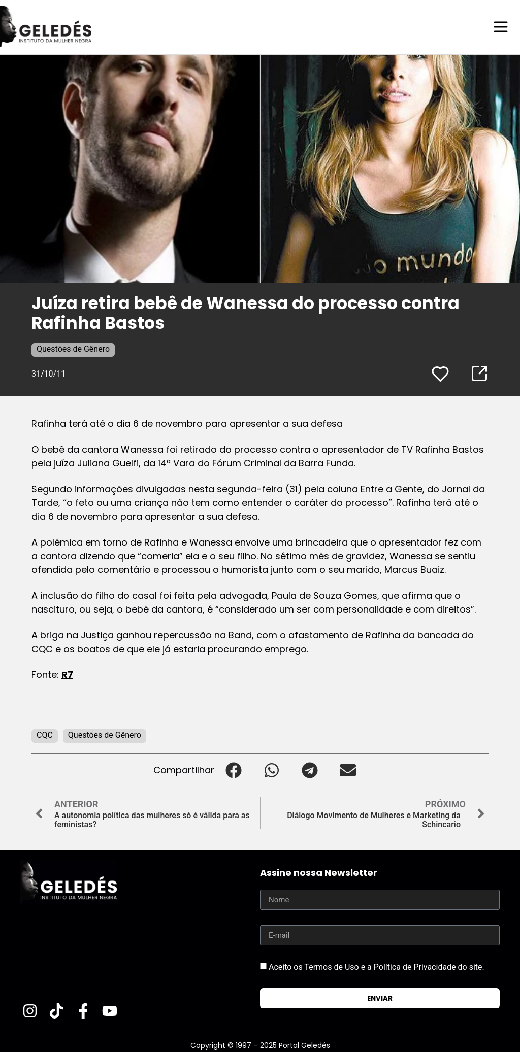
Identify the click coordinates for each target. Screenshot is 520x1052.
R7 (67, 674)
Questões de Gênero (73, 348)
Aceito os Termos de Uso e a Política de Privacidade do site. (376, 966)
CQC (45, 734)
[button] (233, 769)
